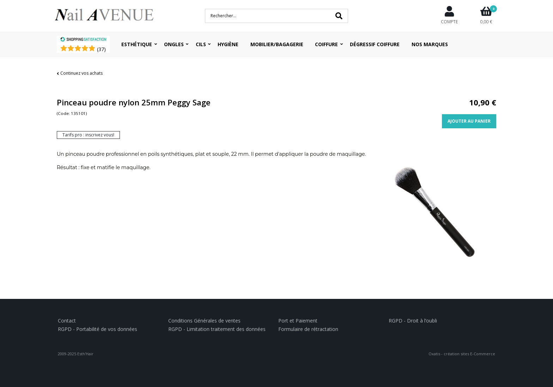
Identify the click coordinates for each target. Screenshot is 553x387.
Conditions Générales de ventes (204, 320)
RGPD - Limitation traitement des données (217, 329)
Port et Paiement (297, 320)
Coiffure (326, 44)
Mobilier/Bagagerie (276, 44)
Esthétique (136, 44)
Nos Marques (430, 44)
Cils (201, 44)
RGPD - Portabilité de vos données (97, 329)
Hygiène (228, 44)
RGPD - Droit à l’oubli (413, 320)
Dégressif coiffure (375, 44)
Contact (67, 320)
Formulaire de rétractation (308, 329)
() (101, 49)
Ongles (174, 44)
